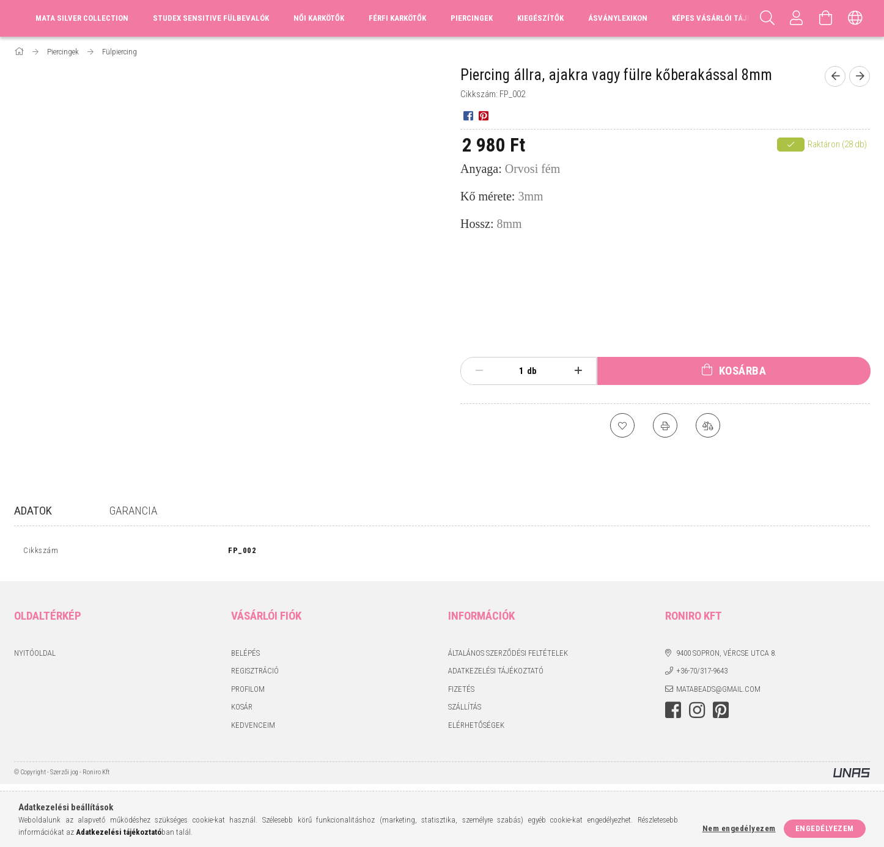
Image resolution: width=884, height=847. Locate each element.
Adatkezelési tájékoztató (495, 673)
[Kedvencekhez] (622, 425)
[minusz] (479, 371)
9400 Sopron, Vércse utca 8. (726, 655)
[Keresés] (767, 18)
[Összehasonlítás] (708, 425)
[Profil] (796, 18)
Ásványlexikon (617, 18)
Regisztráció (255, 673)
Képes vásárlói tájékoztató (728, 18)
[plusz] (579, 371)
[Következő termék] (859, 76)
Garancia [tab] (133, 511)
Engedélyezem (824, 828)
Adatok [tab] (33, 511)
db (532, 370)
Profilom (248, 691)
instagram (697, 713)
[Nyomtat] (665, 425)
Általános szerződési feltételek (508, 655)
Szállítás (464, 709)
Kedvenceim (253, 727)
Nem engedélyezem (739, 828)
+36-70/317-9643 (701, 673)
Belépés (245, 655)
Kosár (241, 709)
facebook (673, 713)
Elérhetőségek (476, 727)
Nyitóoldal (35, 655)
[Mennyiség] (515, 371)
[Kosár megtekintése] (826, 18)
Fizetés (461, 691)
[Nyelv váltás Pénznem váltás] (855, 18)
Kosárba (743, 371)
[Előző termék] (835, 76)
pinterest (721, 713)
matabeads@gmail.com (718, 691)
